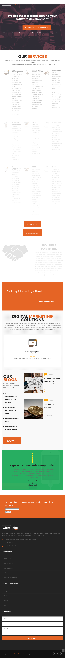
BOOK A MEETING (44, 27)
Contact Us (6, 600)
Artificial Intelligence (9, 572)
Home (5, 591)
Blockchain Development (10, 577)
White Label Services (19, 654)
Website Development (9, 563)
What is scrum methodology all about (10, 410)
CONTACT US (29, 27)
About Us (6, 595)
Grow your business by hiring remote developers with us (52, 381)
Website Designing (8, 568)
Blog (47, 390)
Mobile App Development (10, 558)
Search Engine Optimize (32, 352)
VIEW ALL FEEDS (10, 440)
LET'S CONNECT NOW (47, 301)
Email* (12, 508)
